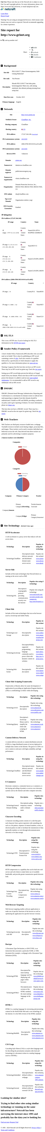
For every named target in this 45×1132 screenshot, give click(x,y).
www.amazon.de (36, 708)
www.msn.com (38, 991)
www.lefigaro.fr (37, 935)
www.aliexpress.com (37, 710)
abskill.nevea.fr (38, 978)
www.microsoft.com (36, 594)
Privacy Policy (36, 1127)
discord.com (39, 1089)
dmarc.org (11, 405)
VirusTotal (34, 134)
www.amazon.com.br (37, 898)
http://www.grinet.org (28, 115)
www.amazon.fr (35, 726)
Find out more (5, 1122)
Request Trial (14, 1122)
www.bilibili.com (38, 976)
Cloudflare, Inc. (26, 119)
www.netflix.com (36, 712)
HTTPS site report (19, 343)
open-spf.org (34, 363)
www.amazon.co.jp (38, 1038)
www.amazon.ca (37, 1033)
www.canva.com (36, 859)
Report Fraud (5, 16)
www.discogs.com (38, 933)
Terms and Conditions (7, 1130)
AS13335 (24, 139)
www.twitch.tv (35, 854)
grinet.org (19, 160)
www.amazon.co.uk (37, 724)
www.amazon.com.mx (37, 896)
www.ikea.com (37, 938)
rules (16, 358)
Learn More (4, 13)
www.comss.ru (35, 894)
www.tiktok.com (36, 856)
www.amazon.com (37, 1035)
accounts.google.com (36, 597)
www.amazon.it (35, 729)
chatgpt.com (40, 775)
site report (38, 369)
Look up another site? (10, 40)
